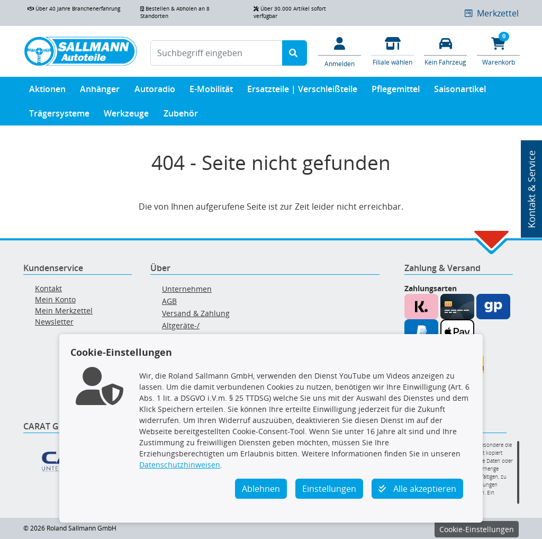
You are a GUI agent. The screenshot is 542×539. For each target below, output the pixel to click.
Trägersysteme (59, 115)
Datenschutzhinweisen (179, 465)
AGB (169, 301)
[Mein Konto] (339, 51)
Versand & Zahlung (196, 313)
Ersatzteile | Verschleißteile (302, 91)
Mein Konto (55, 299)
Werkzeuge (126, 115)
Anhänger (100, 91)
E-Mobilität (211, 91)
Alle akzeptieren (417, 489)
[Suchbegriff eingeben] (216, 53)
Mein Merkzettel (64, 311)
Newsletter (54, 322)
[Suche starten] (294, 53)
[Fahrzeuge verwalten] (445, 50)
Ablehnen (261, 489)
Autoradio (154, 91)
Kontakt (48, 288)
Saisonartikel (460, 91)
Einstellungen (329, 489)
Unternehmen (187, 289)
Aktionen (47, 91)
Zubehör (181, 115)
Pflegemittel (396, 91)
